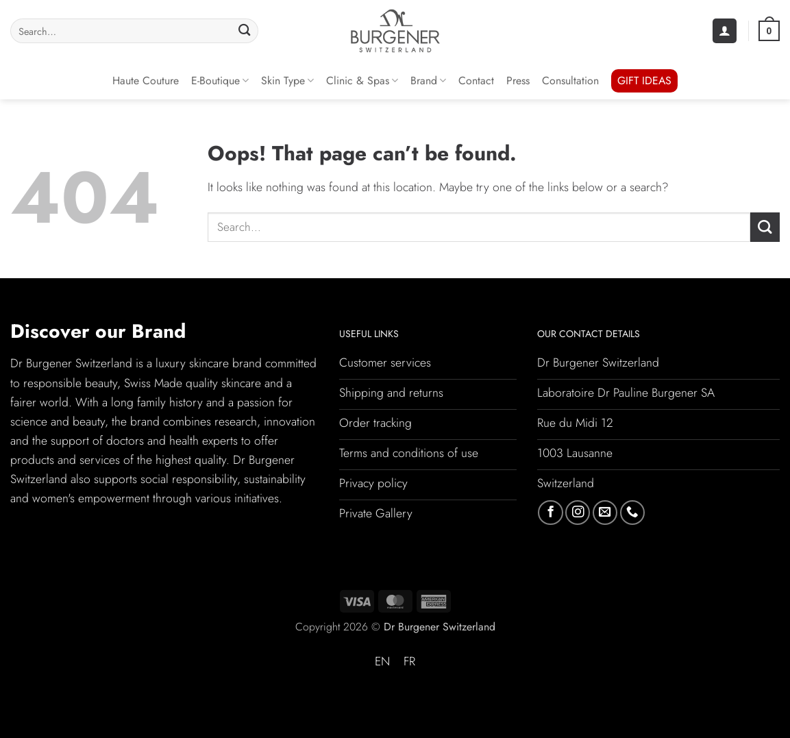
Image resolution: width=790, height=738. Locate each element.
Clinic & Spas (362, 80)
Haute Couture (145, 80)
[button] (725, 31)
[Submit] (244, 31)
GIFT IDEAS (644, 80)
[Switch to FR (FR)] (409, 662)
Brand (428, 80)
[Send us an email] (605, 512)
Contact (476, 80)
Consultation (570, 80)
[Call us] (632, 512)
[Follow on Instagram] (577, 512)
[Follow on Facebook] (550, 512)
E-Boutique (220, 80)
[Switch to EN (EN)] (382, 662)
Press (518, 80)
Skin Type (287, 80)
